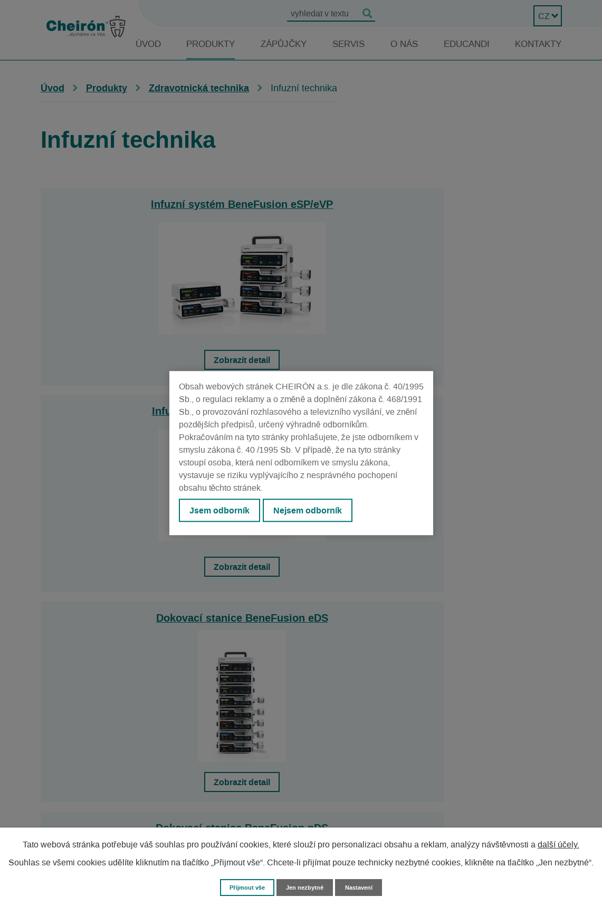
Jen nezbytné (306, 886)
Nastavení (364, 886)
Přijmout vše (242, 886)
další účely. (558, 843)
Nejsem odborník (317, 512)
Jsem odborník (223, 512)
